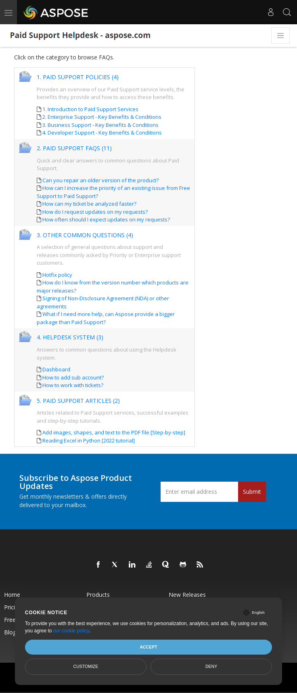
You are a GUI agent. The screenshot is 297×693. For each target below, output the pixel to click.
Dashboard (56, 369)
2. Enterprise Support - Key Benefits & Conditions (101, 116)
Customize (85, 666)
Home (12, 594)
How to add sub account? (73, 377)
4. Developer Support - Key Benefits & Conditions (102, 132)
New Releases (187, 594)
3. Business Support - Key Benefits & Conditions (100, 124)
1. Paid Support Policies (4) (78, 77)
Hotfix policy (57, 274)
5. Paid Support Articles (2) (78, 401)
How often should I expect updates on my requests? (106, 219)
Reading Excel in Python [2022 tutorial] (88, 440)
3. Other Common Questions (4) (85, 235)
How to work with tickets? (72, 385)
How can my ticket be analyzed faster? (89, 203)
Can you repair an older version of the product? (100, 180)
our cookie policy (71, 631)
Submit (252, 491)
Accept (148, 647)
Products (98, 594)
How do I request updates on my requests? (95, 211)
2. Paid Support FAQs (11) (74, 148)
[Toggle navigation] (280, 35)
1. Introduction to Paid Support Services (90, 109)
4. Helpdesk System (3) (70, 337)
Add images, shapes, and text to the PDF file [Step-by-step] (113, 432)
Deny (211, 666)
